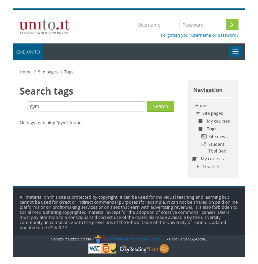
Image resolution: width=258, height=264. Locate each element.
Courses (210, 166)
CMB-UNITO (28, 52)
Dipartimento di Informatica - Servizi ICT (130, 239)
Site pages (48, 72)
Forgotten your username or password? (200, 35)
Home (201, 105)
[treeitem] (213, 136)
